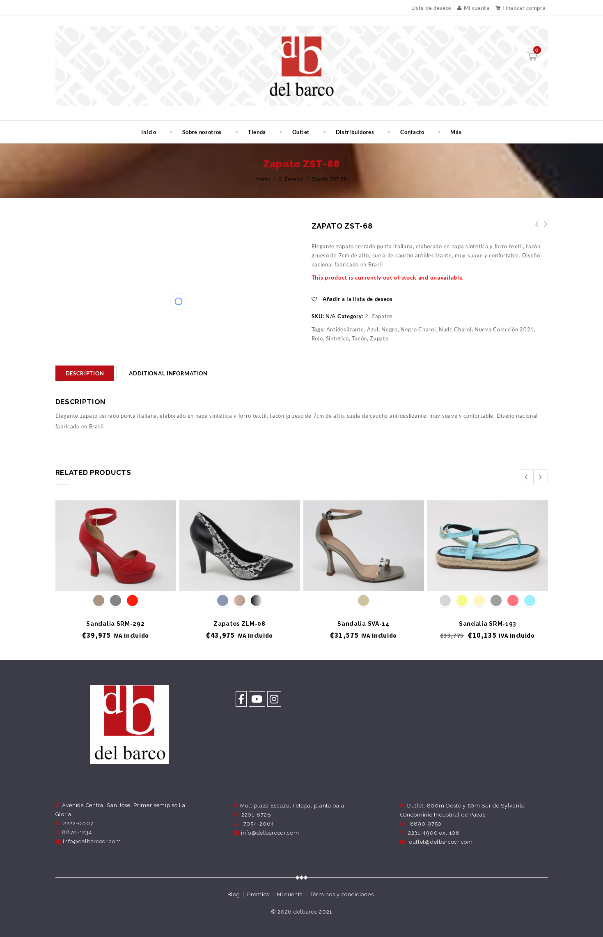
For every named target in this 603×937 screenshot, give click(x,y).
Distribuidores (355, 132)
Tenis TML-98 (543, 229)
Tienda (257, 132)
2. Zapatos (291, 179)
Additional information (168, 373)
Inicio (148, 132)
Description (85, 373)
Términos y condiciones (342, 894)
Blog (233, 894)
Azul (372, 329)
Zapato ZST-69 (534, 229)
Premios (258, 894)
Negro (389, 329)
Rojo (317, 338)
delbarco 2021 (312, 912)
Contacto (412, 132)
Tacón (359, 338)
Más (455, 132)
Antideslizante (345, 329)
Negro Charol (418, 329)
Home (263, 179)
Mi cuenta (473, 8)
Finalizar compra (520, 8)
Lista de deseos (431, 8)
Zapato (379, 338)
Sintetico (337, 338)
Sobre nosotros (202, 132)
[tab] (85, 373)
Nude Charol (455, 329)
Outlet (301, 132)
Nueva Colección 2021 (504, 329)
